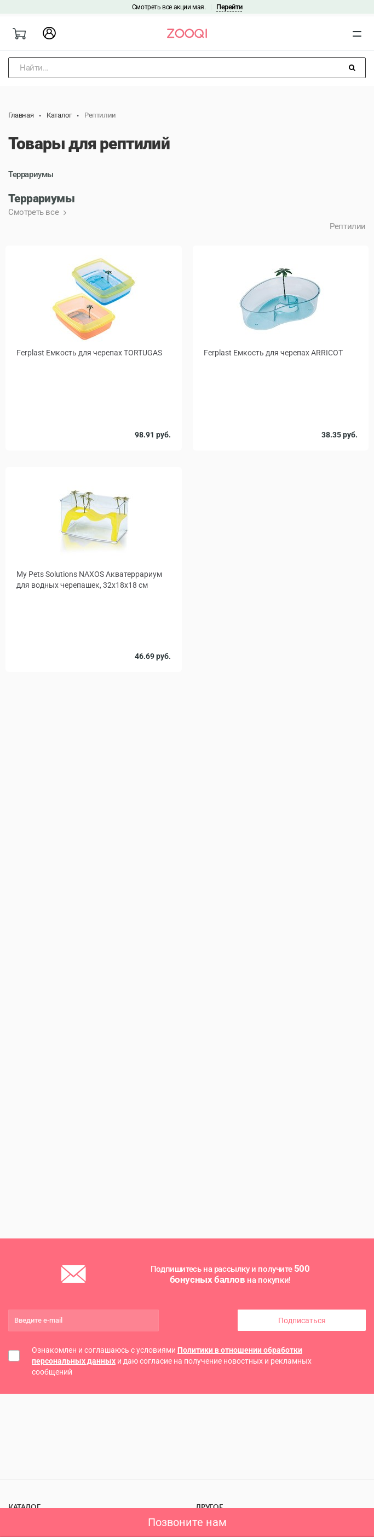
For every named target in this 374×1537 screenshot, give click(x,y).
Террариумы (31, 174)
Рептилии (348, 226)
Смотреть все (34, 212)
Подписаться (302, 1320)
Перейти (229, 7)
